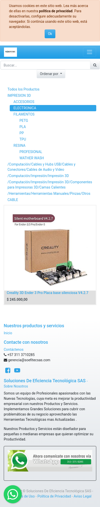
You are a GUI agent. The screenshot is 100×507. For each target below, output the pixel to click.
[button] (51, 74)
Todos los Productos (23, 89)
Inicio (8, 333)
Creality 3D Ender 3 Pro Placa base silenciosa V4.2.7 (47, 293)
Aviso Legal (83, 496)
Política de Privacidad (54, 496)
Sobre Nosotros (16, 386)
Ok (50, 34)
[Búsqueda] (95, 65)
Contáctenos (13, 350)
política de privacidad (55, 11)
